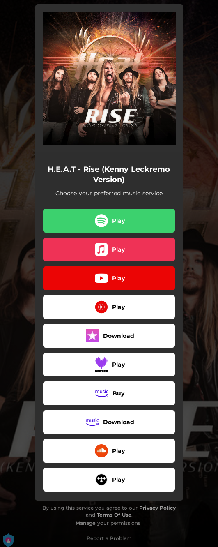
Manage (86, 523)
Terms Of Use (114, 515)
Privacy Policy (157, 508)
